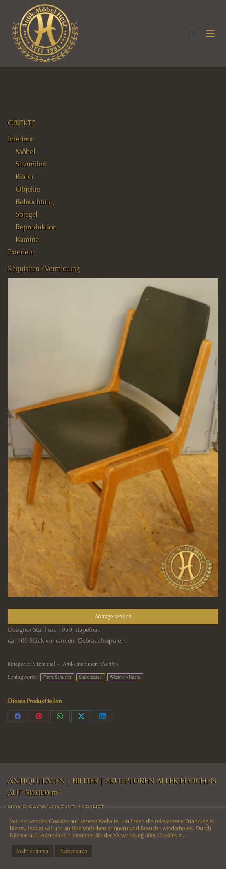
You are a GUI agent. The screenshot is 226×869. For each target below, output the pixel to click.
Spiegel (27, 214)
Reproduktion (36, 227)
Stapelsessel (90, 677)
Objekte (28, 189)
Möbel (25, 151)
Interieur (20, 139)
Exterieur (21, 252)
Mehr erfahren (32, 851)
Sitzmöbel (44, 664)
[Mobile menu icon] (210, 33)
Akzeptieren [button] (73, 851)
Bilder (25, 176)
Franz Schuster (57, 677)
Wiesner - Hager (125, 677)
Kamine (27, 239)
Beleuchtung (35, 202)
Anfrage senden (113, 616)
